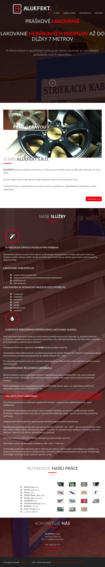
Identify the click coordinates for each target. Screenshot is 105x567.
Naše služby (69, 13)
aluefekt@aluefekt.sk (52, 547)
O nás (56, 13)
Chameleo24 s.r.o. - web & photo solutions (67, 562)
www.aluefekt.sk (52, 550)
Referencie (85, 13)
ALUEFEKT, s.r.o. (25, 562)
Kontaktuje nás (94, 199)
